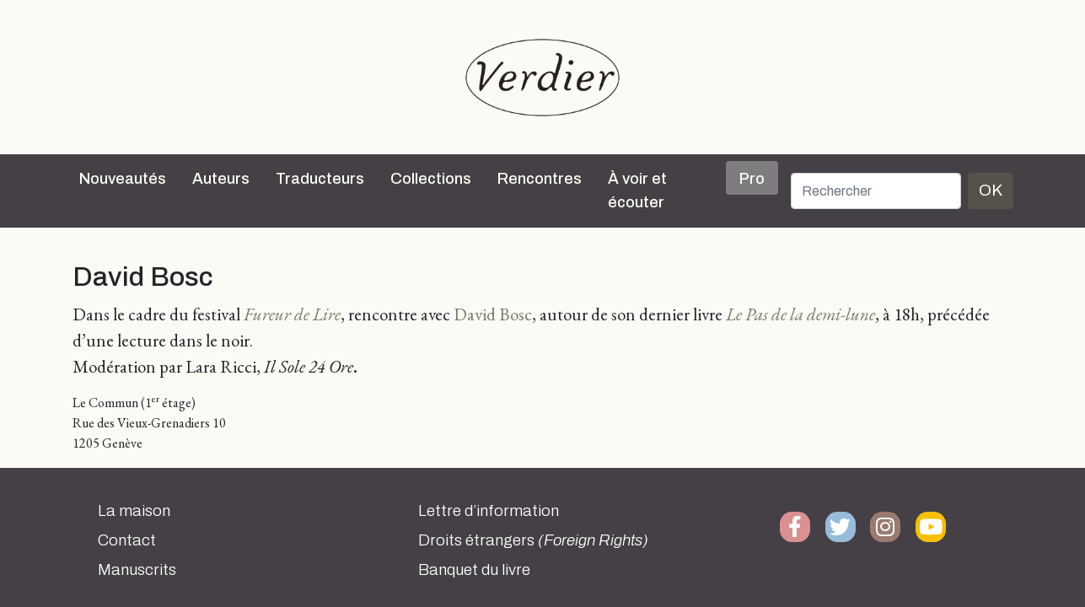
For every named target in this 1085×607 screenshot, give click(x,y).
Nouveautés (122, 178)
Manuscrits (137, 569)
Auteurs (221, 178)
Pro (752, 178)
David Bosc (493, 314)
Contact (127, 540)
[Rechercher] (876, 191)
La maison (134, 510)
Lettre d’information (488, 510)
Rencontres (539, 178)
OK (990, 190)
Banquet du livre (474, 569)
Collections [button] (430, 178)
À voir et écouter (637, 190)
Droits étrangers (533, 540)
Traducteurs (320, 178)
